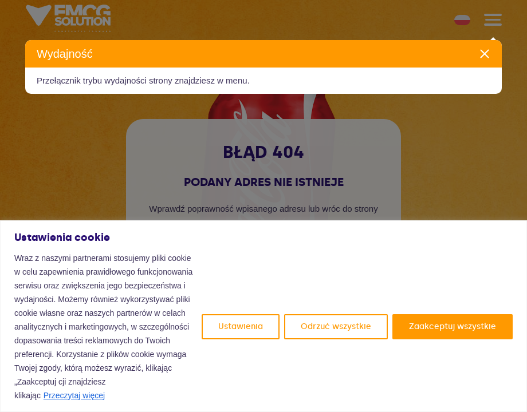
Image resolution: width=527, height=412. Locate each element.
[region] (263, 316)
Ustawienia (240, 326)
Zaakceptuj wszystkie (452, 326)
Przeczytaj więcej (74, 395)
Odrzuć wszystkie (336, 326)
